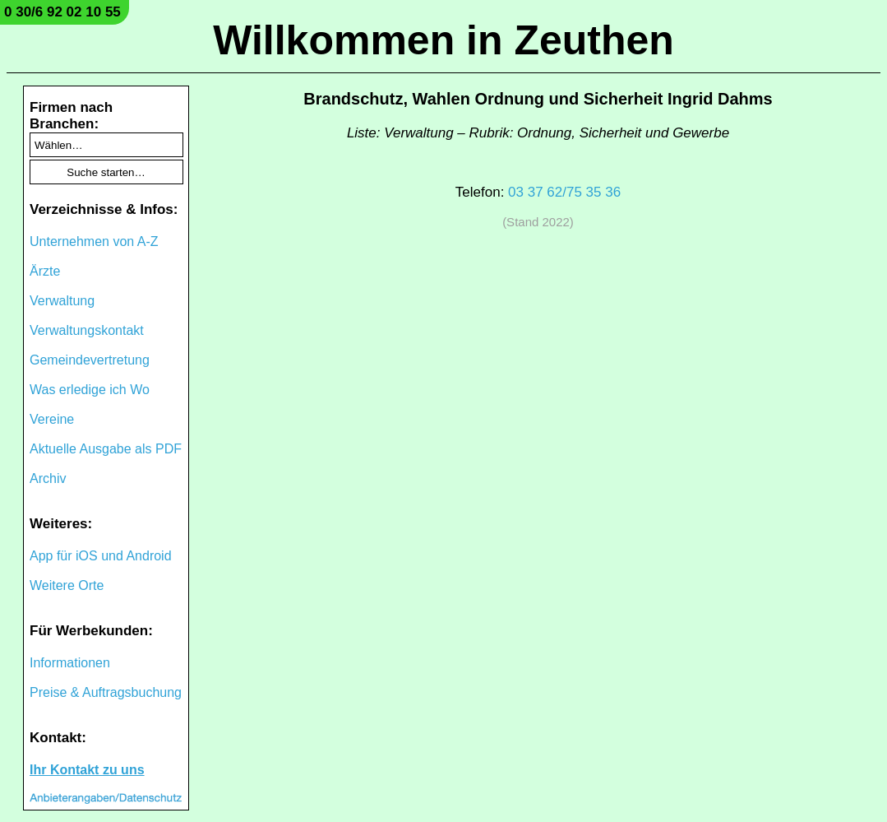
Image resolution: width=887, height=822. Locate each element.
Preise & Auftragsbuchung (106, 692)
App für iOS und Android (101, 556)
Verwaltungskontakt (87, 330)
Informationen (70, 663)
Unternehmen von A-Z (94, 241)
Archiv (48, 478)
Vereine (52, 419)
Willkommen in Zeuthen (443, 40)
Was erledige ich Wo (90, 390)
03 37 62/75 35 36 (564, 192)
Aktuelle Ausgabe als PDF (106, 449)
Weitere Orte (67, 585)
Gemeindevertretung (90, 360)
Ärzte (45, 271)
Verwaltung (62, 301)
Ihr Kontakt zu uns (87, 770)
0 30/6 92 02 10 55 (62, 12)
